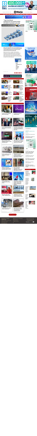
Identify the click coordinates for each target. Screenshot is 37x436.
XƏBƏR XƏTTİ (27, 14)
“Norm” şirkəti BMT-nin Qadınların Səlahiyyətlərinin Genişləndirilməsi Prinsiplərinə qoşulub (22, 99)
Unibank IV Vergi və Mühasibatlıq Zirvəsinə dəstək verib (21, 82)
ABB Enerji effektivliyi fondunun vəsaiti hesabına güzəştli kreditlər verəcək (10, 87)
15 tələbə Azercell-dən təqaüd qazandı (30, 134)
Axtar (31, 12)
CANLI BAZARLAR (31, 14)
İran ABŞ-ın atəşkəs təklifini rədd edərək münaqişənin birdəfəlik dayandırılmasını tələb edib (29, 152)
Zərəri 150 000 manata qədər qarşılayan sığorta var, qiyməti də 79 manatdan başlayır (10, 99)
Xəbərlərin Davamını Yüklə (12, 214)
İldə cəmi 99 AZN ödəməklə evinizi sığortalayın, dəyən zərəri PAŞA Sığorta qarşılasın (21, 87)
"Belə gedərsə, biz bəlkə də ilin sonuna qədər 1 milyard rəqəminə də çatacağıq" (30, 166)
